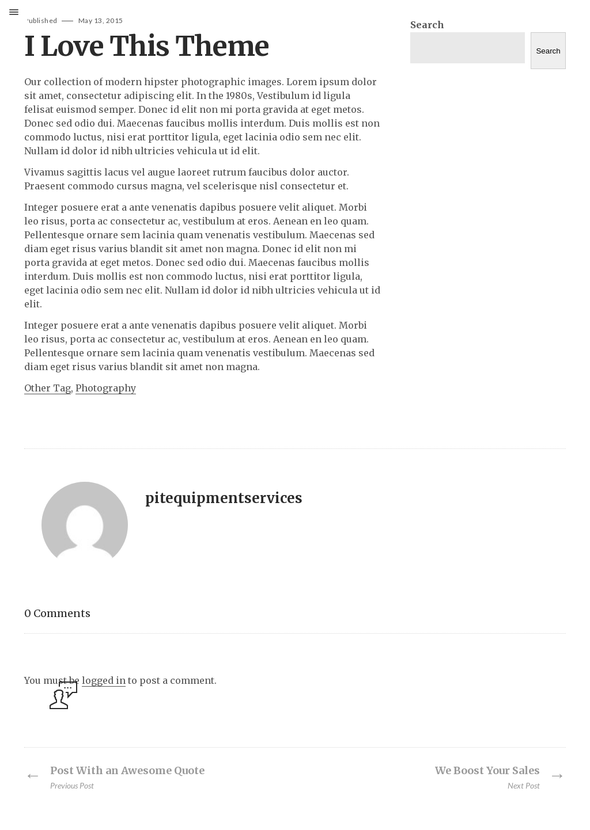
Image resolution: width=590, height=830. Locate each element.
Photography (105, 388)
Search (427, 25)
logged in (104, 680)
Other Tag (47, 388)
